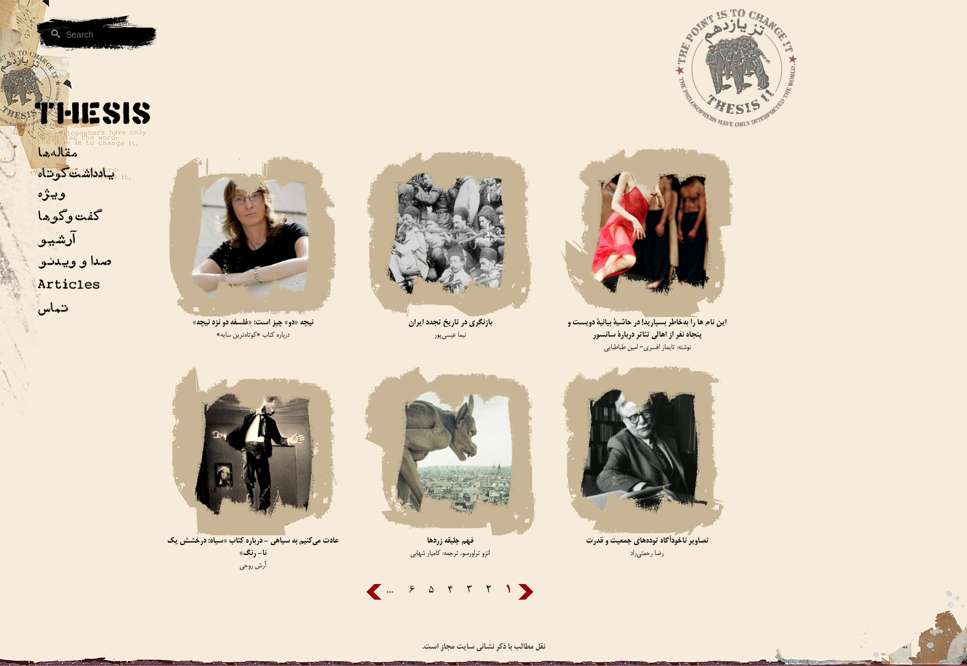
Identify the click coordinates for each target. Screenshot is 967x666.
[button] (74, 241)
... (389, 590)
